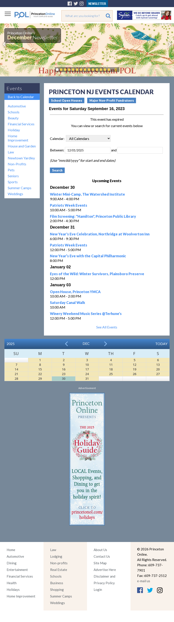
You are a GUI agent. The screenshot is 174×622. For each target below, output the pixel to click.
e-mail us (143, 581)
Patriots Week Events (68, 205)
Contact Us (102, 556)
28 (16, 378)
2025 (11, 344)
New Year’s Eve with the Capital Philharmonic (88, 256)
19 (134, 369)
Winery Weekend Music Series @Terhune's (86, 313)
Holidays (13, 589)
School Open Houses (66, 100)
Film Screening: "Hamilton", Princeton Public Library (93, 216)
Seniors (13, 176)
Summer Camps (19, 188)
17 (87, 369)
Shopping (57, 589)
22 (40, 374)
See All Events (106, 327)
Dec (86, 343)
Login (98, 589)
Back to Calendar (21, 97)
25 (111, 374)
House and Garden (22, 146)
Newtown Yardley (21, 158)
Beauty (13, 118)
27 (158, 374)
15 (40, 369)
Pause (115, 70)
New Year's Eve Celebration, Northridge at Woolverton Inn (99, 234)
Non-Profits (17, 164)
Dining (12, 563)
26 (134, 374)
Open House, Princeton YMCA (75, 292)
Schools (13, 112)
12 (134, 365)
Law (11, 152)
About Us (100, 550)
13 (158, 365)
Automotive (17, 106)
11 (111, 365)
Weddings (15, 194)
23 (63, 374)
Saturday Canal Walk (67, 302)
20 (158, 369)
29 (40, 378)
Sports (13, 182)
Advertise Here (105, 570)
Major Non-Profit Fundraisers (111, 100)
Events (14, 88)
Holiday (14, 130)
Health (12, 583)
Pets (11, 170)
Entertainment (17, 570)
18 (111, 369)
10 (87, 365)
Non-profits (59, 563)
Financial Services (21, 124)
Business (56, 583)
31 (87, 378)
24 (87, 374)
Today (161, 344)
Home (11, 550)
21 (16, 374)
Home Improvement (18, 138)
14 (16, 369)
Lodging (56, 556)
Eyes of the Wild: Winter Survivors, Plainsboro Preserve (97, 274)
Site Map (100, 563)
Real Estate (58, 570)
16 (63, 369)
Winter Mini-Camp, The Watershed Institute (87, 194)
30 (63, 378)
